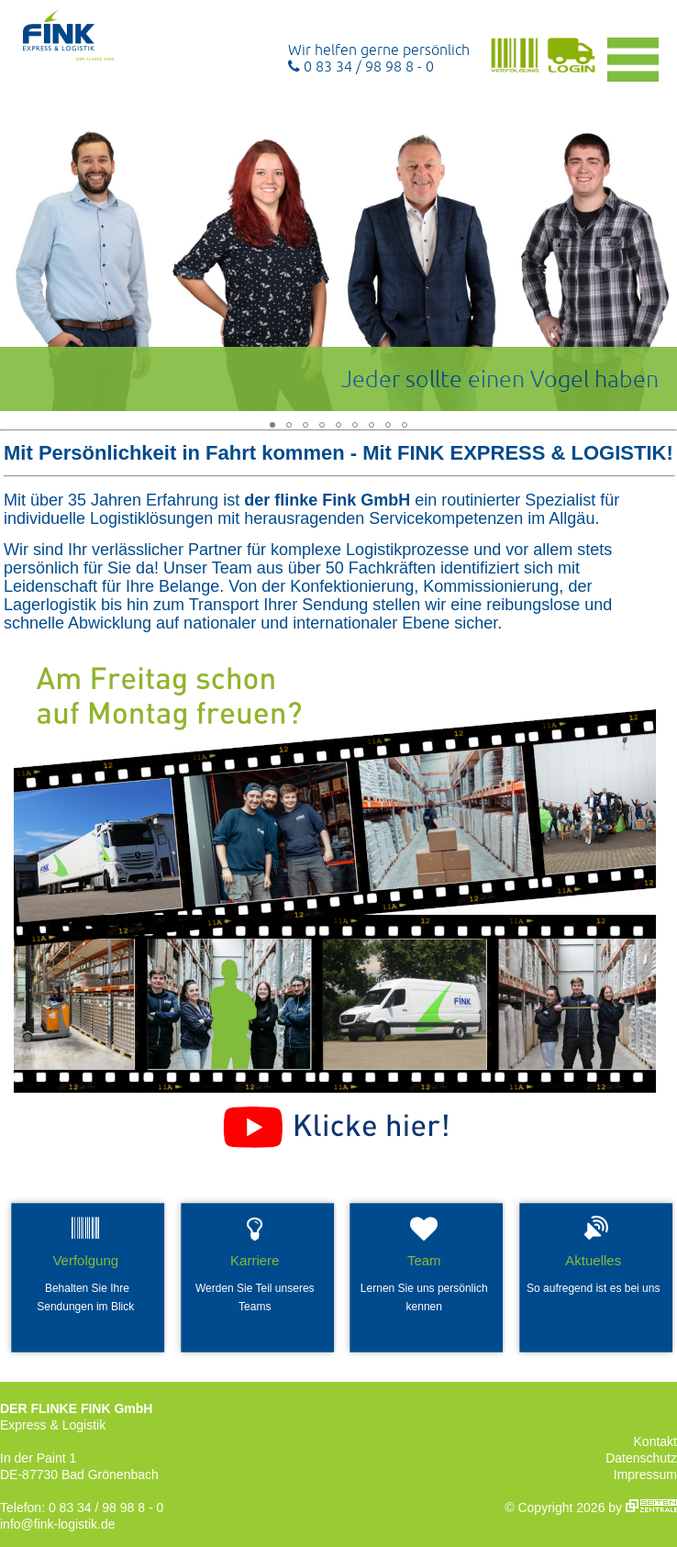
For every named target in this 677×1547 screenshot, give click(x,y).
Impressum (645, 1474)
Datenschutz (641, 1458)
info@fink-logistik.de (58, 1524)
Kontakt (655, 1441)
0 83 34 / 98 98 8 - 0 (361, 66)
